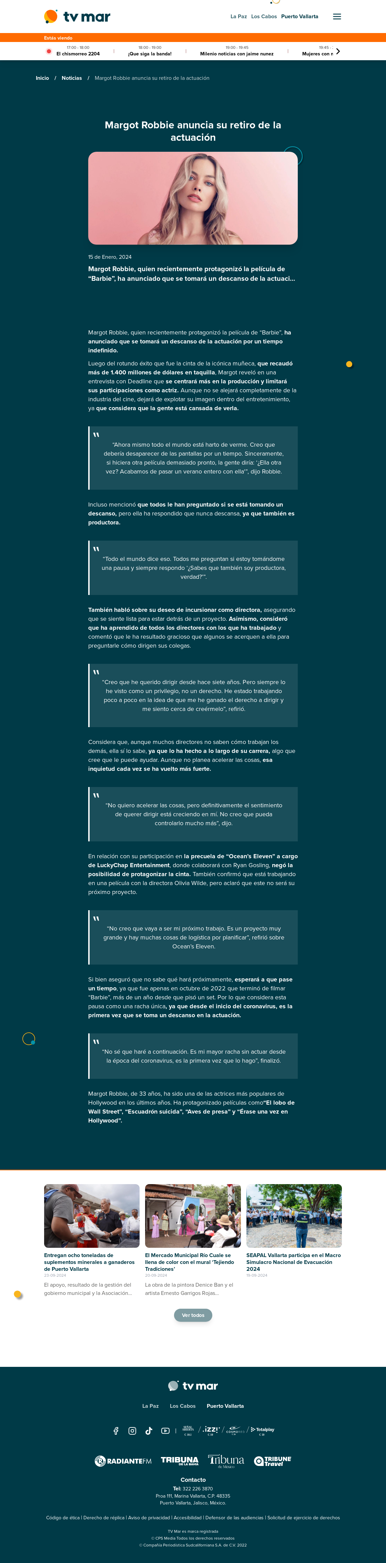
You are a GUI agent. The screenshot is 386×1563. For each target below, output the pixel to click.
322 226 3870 (198, 1488)
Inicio (43, 78)
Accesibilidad (188, 1517)
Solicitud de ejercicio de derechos (303, 1517)
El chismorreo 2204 (78, 53)
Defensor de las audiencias (234, 1517)
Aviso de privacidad (149, 1517)
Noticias (72, 78)
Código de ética (63, 1517)
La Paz (150, 1406)
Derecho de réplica (103, 1517)
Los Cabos (183, 1406)
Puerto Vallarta (225, 1406)
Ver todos (193, 1315)
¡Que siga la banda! (150, 53)
